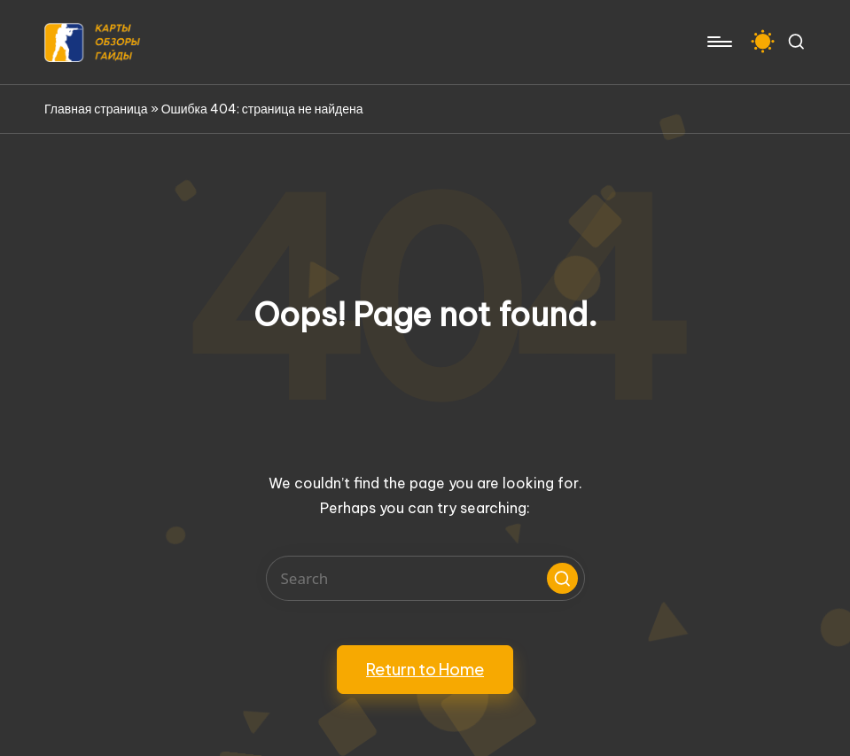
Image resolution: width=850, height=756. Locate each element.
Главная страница (96, 109)
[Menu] (718, 41)
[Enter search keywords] (425, 578)
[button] (562, 578)
